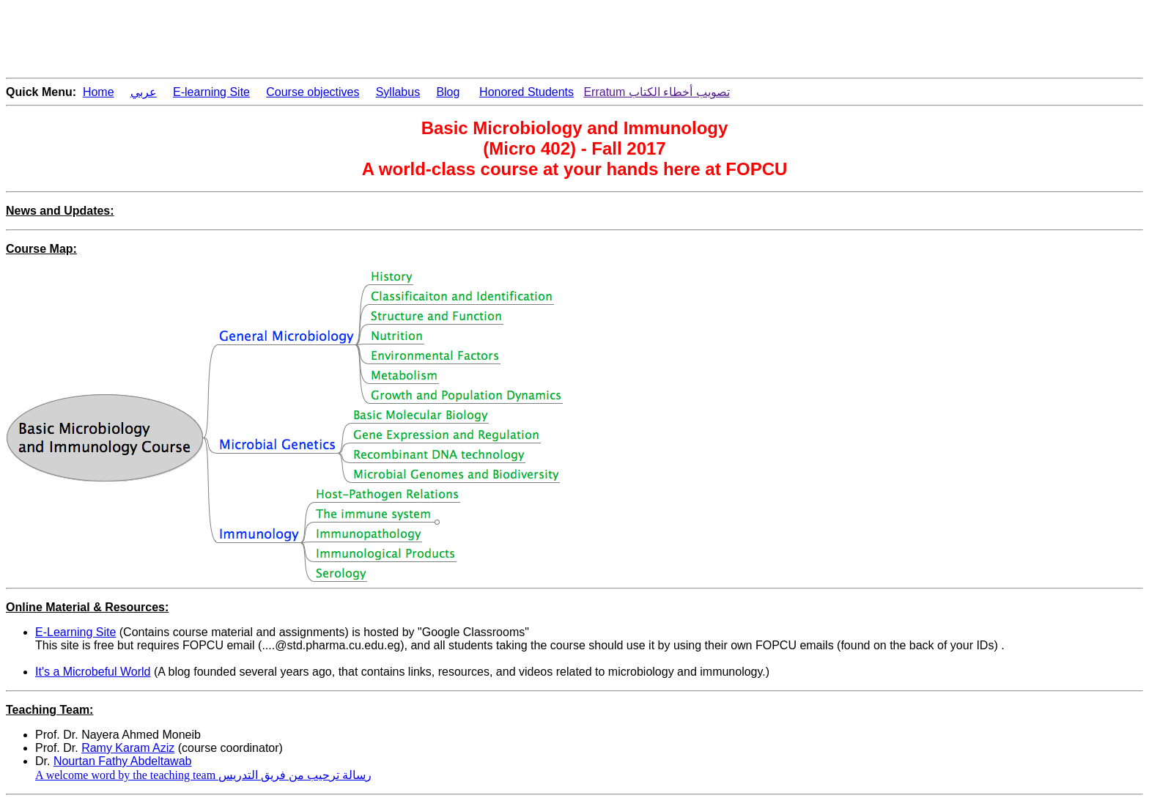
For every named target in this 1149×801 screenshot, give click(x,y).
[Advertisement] (272, 39)
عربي (143, 92)
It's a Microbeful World (92, 671)
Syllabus (398, 92)
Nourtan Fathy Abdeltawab (122, 761)
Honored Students (526, 92)
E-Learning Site (75, 632)
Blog (447, 92)
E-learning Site (211, 92)
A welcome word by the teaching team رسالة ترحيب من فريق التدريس (203, 775)
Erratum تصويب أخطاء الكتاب (656, 92)
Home (98, 92)
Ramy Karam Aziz (127, 748)
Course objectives (312, 92)
